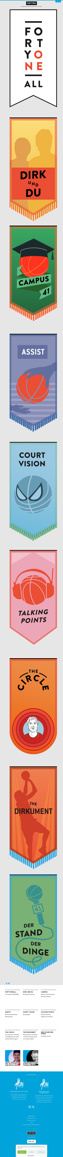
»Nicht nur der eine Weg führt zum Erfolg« (11, 1064)
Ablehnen (31, 1152)
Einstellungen (41, 1152)
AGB (31, 1122)
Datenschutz (31, 1118)
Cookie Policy (31, 1120)
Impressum (31, 1116)
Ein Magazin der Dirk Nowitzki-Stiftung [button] (31, 6)
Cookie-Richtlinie (31, 1155)
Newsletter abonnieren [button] (31, 1124)
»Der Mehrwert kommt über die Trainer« (29, 1064)
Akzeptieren (22, 1152)
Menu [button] (58, 1)
